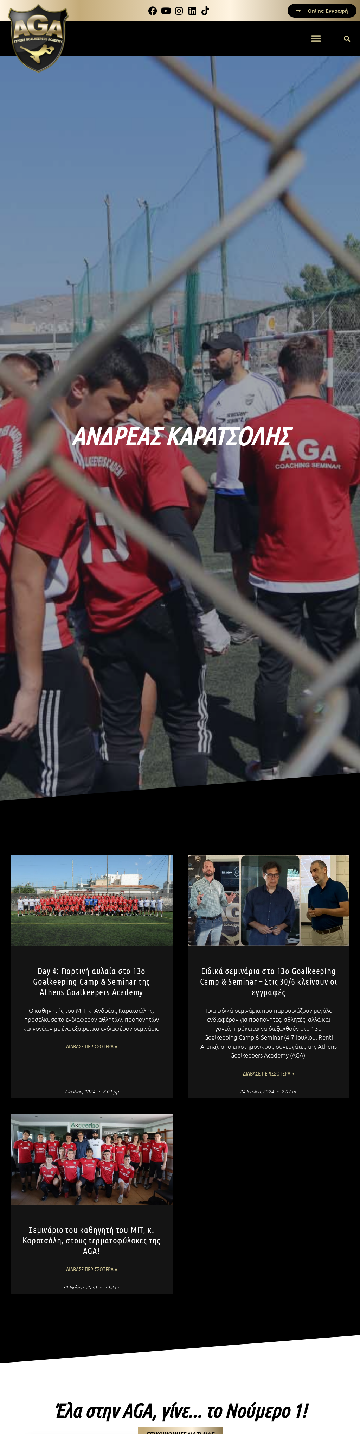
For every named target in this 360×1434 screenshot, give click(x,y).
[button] (316, 39)
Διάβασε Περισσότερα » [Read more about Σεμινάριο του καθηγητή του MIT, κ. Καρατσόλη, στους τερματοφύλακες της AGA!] (91, 1269)
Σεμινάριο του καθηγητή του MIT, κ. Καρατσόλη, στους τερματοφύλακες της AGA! (91, 1240)
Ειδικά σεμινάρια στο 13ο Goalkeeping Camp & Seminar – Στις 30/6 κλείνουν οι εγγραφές (268, 981)
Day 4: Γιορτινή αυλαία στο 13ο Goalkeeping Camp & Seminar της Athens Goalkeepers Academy (91, 981)
